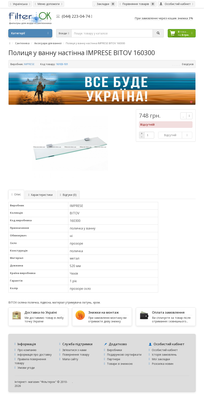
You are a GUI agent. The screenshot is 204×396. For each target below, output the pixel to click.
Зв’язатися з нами (74, 350)
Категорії (30, 33)
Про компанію (27, 350)
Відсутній (170, 135)
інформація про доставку (35, 354)
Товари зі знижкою (120, 364)
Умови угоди (26, 368)
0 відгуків (188, 64)
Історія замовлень (164, 354)
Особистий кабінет (165, 350)
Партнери (113, 359)
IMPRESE (29, 64)
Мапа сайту (70, 359)
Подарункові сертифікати (124, 354)
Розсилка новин (162, 364)
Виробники (114, 350)
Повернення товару (75, 354)
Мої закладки (161, 359)
